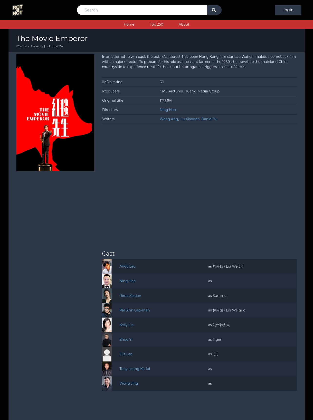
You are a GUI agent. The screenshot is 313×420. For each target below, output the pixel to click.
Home (129, 24)
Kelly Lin (126, 325)
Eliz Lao (126, 354)
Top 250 (156, 24)
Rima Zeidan (130, 295)
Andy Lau (127, 266)
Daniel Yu (209, 119)
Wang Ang (169, 119)
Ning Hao (168, 110)
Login (288, 10)
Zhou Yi (126, 339)
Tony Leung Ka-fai (134, 369)
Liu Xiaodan (189, 119)
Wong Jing (128, 383)
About (184, 24)
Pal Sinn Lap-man (134, 310)
